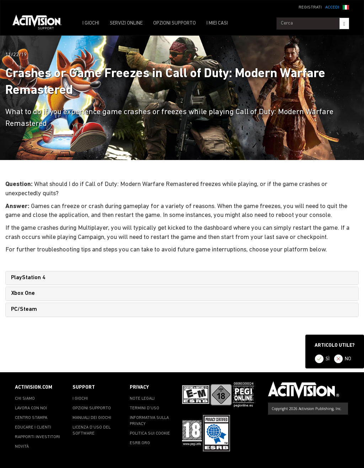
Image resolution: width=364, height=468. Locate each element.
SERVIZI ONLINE (126, 23)
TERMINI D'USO (144, 408)
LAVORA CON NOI (31, 408)
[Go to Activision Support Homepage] (41, 23)
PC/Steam (24, 309)
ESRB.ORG (140, 443)
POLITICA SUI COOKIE (150, 433)
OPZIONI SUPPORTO (174, 23)
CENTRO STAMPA (31, 418)
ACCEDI (332, 7)
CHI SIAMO (25, 399)
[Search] (344, 23)
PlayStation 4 (28, 278)
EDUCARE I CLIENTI (33, 427)
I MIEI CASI (217, 23)
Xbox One (23, 293)
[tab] (182, 278)
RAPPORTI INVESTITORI (37, 437)
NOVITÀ (22, 447)
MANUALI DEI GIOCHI (92, 418)
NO (348, 359)
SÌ (328, 359)
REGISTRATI (310, 7)
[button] (346, 7)
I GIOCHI (90, 23)
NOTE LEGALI (142, 399)
